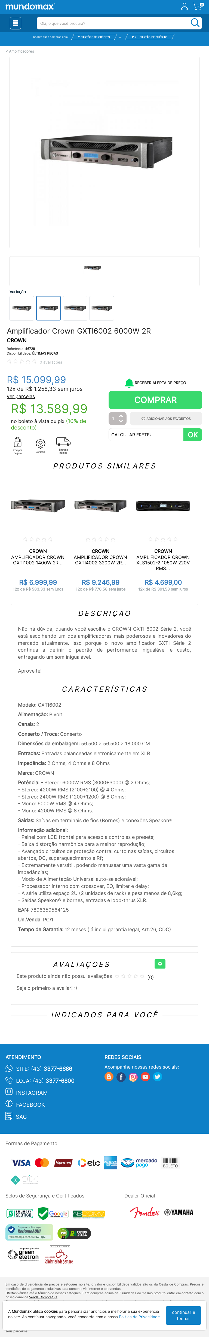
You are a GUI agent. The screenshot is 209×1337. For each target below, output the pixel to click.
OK (193, 435)
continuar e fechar (183, 1315)
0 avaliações (51, 362)
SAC (21, 1117)
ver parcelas (21, 396)
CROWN (16, 340)
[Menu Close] (15, 23)
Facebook (30, 1105)
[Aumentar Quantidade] (121, 416)
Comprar (155, 400)
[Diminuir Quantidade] (121, 421)
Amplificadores (21, 51)
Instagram (32, 1093)
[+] (160, 964)
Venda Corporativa (43, 1297)
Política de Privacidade (139, 1316)
